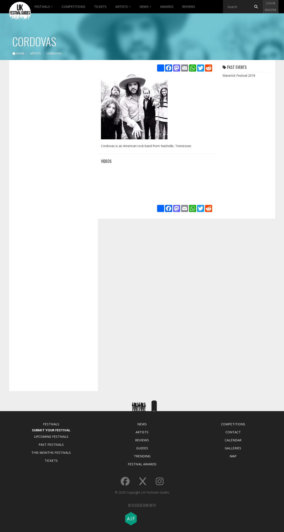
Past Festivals (51, 444)
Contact (233, 432)
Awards (166, 6)
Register (270, 10)
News (145, 6)
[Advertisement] (50, 133)
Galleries (233, 448)
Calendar (233, 440)
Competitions (73, 6)
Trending (142, 456)
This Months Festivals (51, 452)
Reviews (188, 6)
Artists (123, 6)
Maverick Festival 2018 (239, 75)
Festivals (43, 6)
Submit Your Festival (51, 430)
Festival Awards (142, 464)
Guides (142, 448)
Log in (270, 3)
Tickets (100, 6)
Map (233, 456)
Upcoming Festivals (51, 436)
